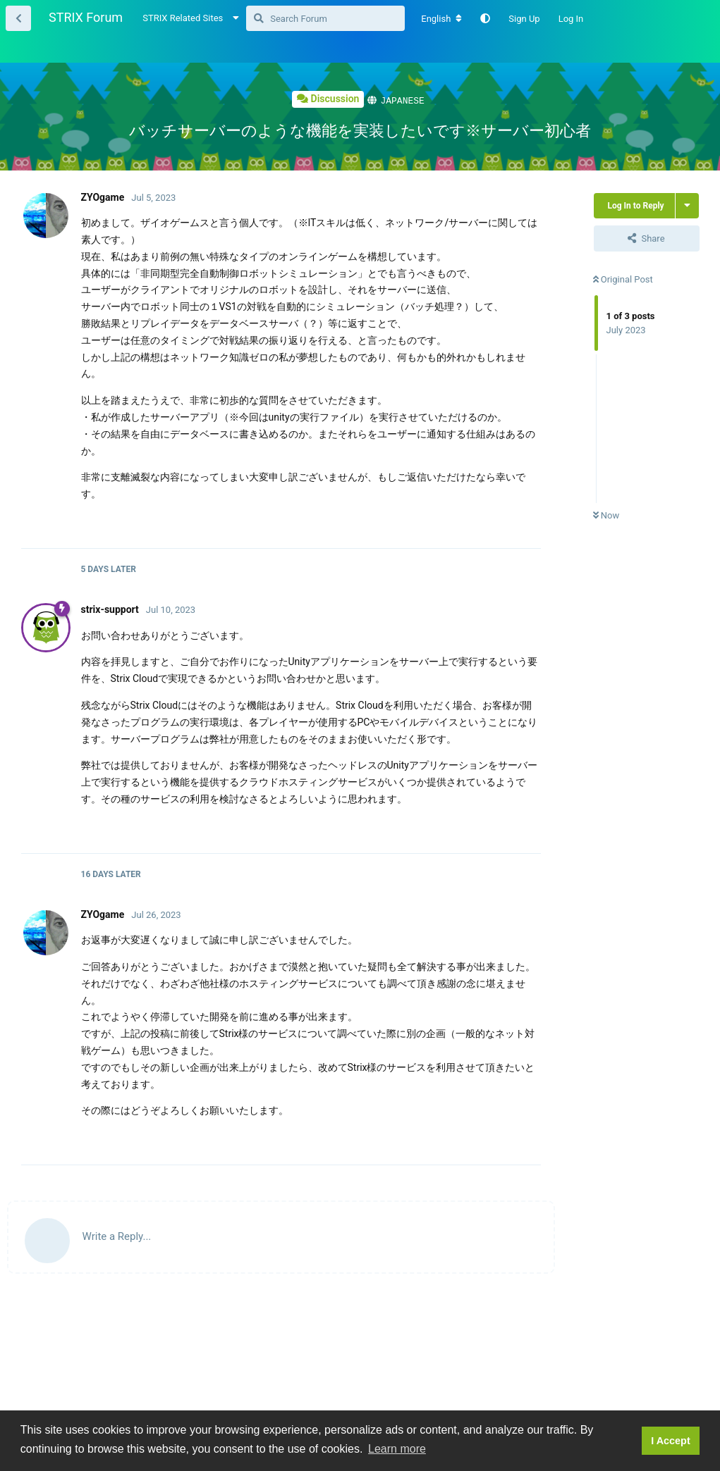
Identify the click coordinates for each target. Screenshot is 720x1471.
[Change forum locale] (441, 19)
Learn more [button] (397, 1449)
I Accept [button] (670, 1440)
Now (606, 514)
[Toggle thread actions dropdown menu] (687, 205)
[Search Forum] (325, 18)
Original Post (623, 278)
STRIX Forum (86, 17)
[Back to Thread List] (18, 18)
